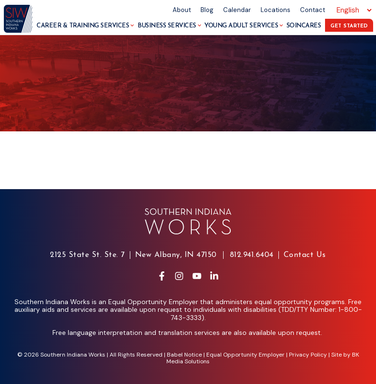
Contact (312, 10)
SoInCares (304, 26)
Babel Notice (184, 354)
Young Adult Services (243, 26)
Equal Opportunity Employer (245, 354)
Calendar (237, 10)
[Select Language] (352, 10)
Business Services (169, 26)
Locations (275, 10)
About (182, 10)
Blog (207, 10)
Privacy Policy (308, 354)
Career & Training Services (85, 26)
